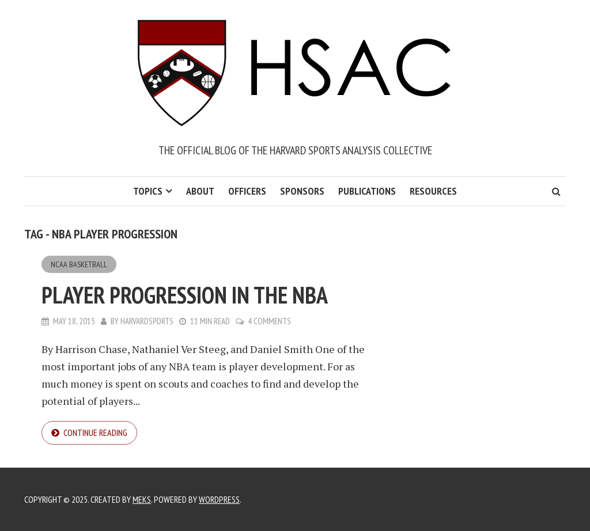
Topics (147, 191)
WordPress (219, 499)
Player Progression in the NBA (184, 295)
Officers (247, 191)
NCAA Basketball (79, 264)
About (200, 191)
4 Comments (269, 321)
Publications (367, 191)
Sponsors (302, 191)
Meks (142, 499)
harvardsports (146, 321)
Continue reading (95, 432)
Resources (433, 191)
